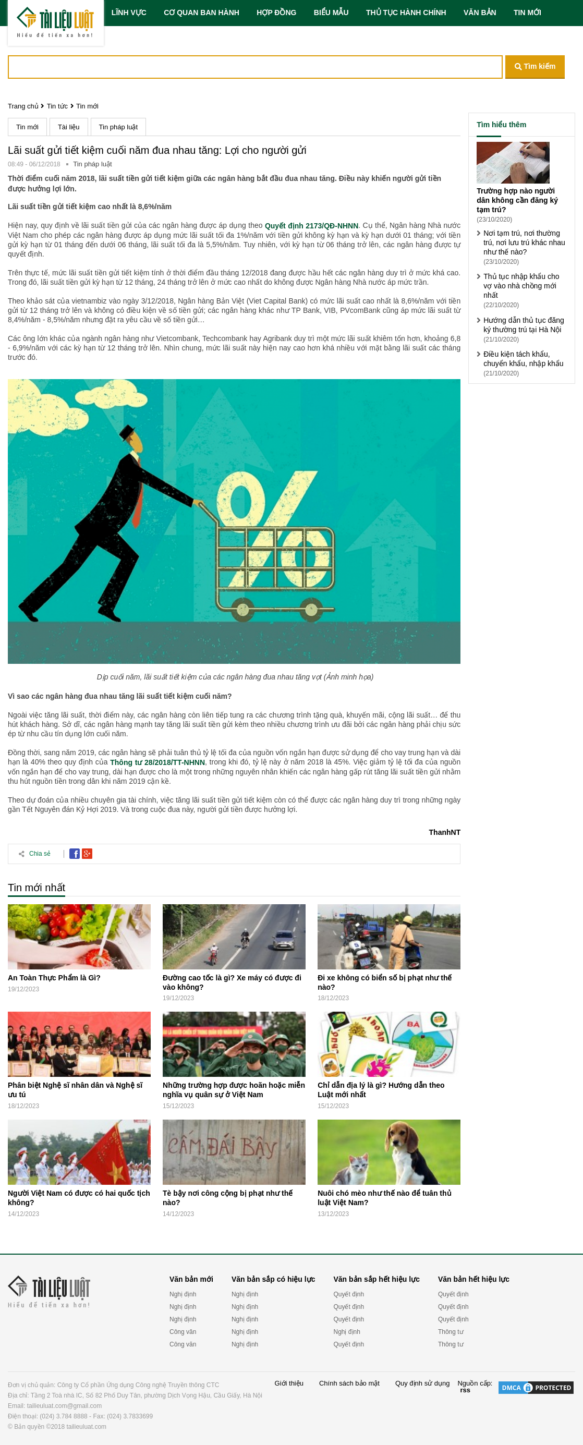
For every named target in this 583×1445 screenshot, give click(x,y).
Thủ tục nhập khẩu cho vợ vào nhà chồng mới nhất (521, 285)
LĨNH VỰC (129, 12)
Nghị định (182, 1294)
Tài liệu (69, 127)
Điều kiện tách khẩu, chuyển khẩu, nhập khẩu (523, 359)
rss (465, 1390)
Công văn (182, 1331)
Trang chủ (23, 106)
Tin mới (87, 106)
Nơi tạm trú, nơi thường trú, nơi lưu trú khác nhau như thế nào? (524, 242)
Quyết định (348, 1294)
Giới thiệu (289, 1383)
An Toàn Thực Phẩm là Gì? (54, 978)
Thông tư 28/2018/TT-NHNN (157, 762)
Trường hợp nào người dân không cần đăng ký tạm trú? (517, 200)
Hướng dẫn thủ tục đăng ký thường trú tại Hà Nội (523, 325)
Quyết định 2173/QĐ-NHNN (311, 226)
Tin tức (57, 106)
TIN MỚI (527, 12)
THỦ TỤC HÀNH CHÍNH (406, 12)
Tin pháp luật (118, 127)
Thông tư (451, 1331)
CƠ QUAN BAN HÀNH (201, 12)
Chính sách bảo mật (349, 1383)
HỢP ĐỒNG (276, 12)
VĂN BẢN (480, 12)
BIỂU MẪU (331, 12)
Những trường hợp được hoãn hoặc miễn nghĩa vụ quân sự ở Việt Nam (234, 1090)
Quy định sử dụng (422, 1383)
